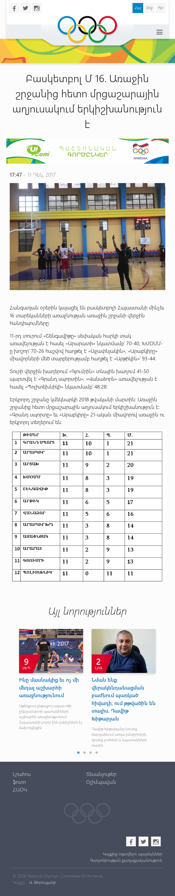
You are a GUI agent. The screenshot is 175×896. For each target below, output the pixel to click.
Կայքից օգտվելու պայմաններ (132, 854)
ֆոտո (19, 781)
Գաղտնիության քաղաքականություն (126, 860)
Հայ (138, 7)
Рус (160, 7)
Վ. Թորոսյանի (42, 882)
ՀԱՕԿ (20, 789)
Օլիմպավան (101, 781)
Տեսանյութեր (101, 774)
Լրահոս (22, 774)
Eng (149, 7)
